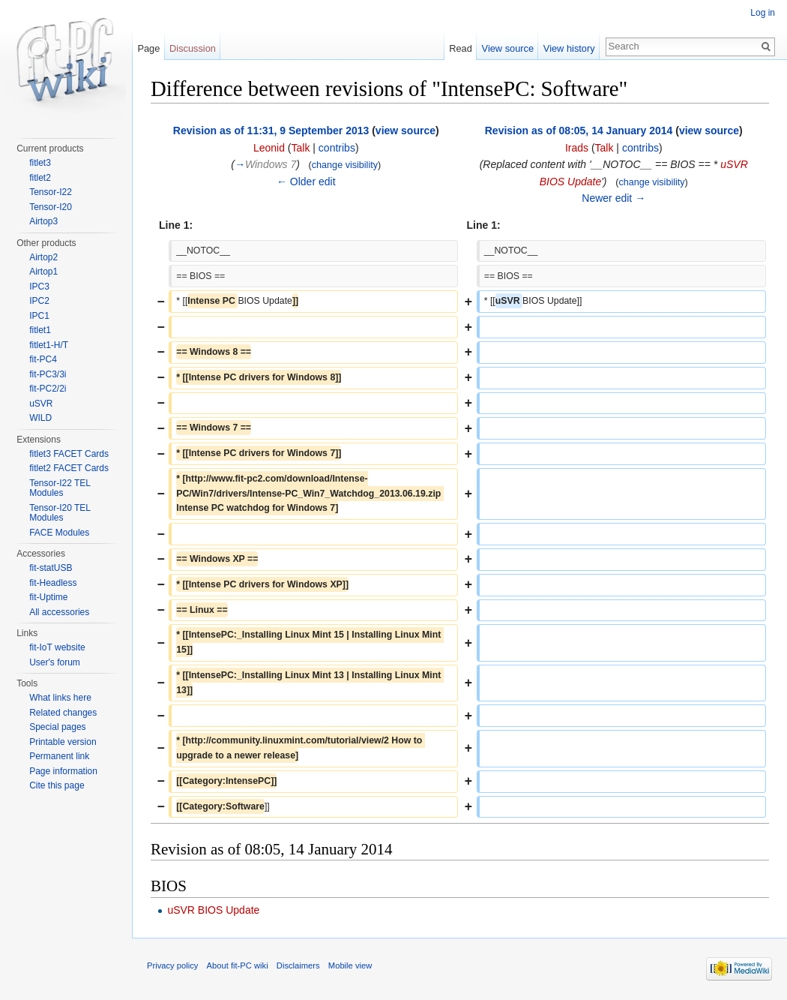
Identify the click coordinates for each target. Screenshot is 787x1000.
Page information (63, 771)
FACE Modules (59, 532)
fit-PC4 (43, 359)
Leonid (269, 148)
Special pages (57, 727)
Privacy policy (172, 965)
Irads (576, 148)
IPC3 (39, 286)
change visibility (345, 165)
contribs (337, 148)
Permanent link (59, 756)
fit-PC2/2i (47, 388)
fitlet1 (40, 330)
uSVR (40, 403)
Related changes (63, 712)
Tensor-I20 (50, 207)
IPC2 (39, 301)
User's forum (54, 662)
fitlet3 (40, 163)
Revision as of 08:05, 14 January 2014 (579, 131)
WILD (40, 418)
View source (508, 48)
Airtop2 (43, 257)
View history (569, 48)
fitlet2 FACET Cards (69, 468)
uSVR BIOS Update (213, 910)
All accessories (59, 612)
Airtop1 (43, 271)
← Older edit (306, 182)
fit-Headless (52, 583)
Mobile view (350, 965)
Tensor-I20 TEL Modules (59, 513)
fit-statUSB (50, 568)
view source (405, 131)
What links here (60, 697)
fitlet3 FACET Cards (69, 454)
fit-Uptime (48, 597)
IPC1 (39, 316)
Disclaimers (298, 965)
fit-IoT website (57, 647)
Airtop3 (43, 221)
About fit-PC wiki (237, 965)
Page (148, 48)
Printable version (62, 742)
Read (460, 48)
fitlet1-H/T (48, 345)
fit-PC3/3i (47, 374)
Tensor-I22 (50, 192)
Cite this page (56, 785)
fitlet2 (40, 178)
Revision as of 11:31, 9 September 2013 (271, 131)
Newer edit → (613, 198)
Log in (762, 13)
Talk (301, 148)
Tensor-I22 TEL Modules (59, 488)
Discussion (192, 48)
